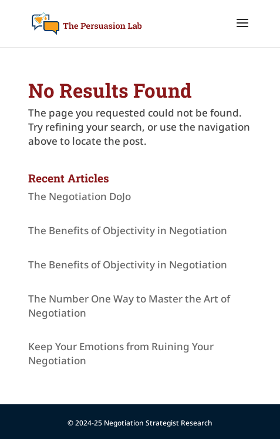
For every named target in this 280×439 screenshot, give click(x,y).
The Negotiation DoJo (79, 196)
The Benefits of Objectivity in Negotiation (127, 230)
